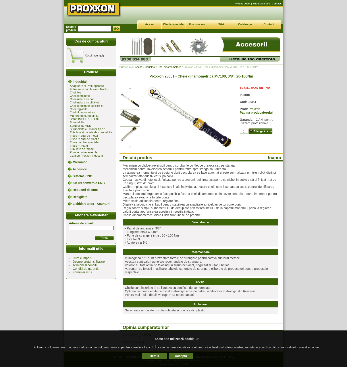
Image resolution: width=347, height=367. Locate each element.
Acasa (238, 3)
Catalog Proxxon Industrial (87, 155)
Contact (276, 3)
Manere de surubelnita (84, 115)
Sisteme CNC (82, 176)
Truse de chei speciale (84, 142)
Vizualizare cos (261, 3)
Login (247, 3)
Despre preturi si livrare (89, 261)
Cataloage (245, 24)
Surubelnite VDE (80, 125)
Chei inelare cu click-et (84, 102)
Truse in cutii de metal (84, 135)
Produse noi (197, 24)
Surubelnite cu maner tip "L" (88, 129)
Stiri (221, 24)
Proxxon (254, 109)
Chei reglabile (79, 109)
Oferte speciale (173, 24)
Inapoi (274, 157)
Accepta (181, 356)
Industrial (80, 81)
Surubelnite (77, 122)
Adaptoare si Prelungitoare (87, 85)
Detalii (154, 356)
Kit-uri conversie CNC (89, 183)
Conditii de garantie (86, 268)
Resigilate (80, 197)
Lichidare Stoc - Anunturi (91, 204)
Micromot (80, 162)
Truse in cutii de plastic (84, 139)
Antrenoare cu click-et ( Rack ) (89, 89)
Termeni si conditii (85, 265)
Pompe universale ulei (84, 152)
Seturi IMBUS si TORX (84, 119)
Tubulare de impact (82, 149)
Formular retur (83, 272)
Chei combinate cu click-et (87, 105)
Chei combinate (80, 95)
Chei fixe (75, 92)
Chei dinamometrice (83, 112)
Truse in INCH (79, 145)
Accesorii (80, 169)
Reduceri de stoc (85, 190)
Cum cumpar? (82, 258)
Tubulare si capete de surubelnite (91, 132)
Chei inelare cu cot (82, 99)
